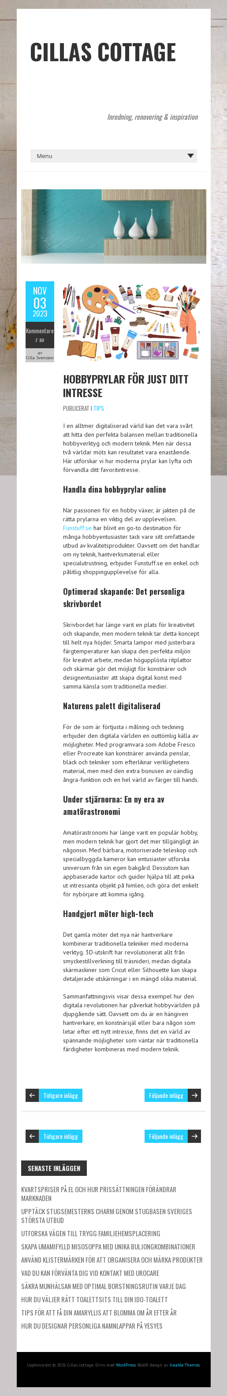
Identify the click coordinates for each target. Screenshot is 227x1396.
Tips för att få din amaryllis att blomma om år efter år (99, 1312)
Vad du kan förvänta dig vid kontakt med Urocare (90, 1273)
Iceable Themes (185, 1365)
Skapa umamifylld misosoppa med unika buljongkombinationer (108, 1246)
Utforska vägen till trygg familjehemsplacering (90, 1233)
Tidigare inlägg (60, 1095)
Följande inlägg (166, 1095)
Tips (98, 408)
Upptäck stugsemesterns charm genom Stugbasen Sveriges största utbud (106, 1215)
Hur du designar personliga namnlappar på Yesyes (92, 1325)
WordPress (126, 1365)
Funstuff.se (77, 528)
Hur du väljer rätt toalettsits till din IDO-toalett (94, 1299)
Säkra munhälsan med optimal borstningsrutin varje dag (103, 1286)
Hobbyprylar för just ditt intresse (126, 385)
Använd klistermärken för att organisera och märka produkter (112, 1259)
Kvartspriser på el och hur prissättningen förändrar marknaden (98, 1193)
